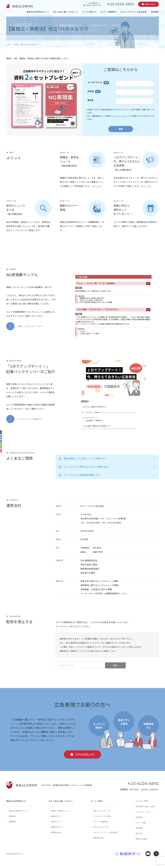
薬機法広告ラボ (57, 827)
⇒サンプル (96, 186)
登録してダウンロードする (30, 326)
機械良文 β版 (98, 838)
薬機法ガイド (56, 816)
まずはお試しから (85, 754)
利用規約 (139, 817)
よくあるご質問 (142, 801)
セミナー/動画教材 (108, 12)
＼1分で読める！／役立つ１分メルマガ (94, 4)
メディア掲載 (141, 822)
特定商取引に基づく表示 (145, 806)
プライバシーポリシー (119, 116)
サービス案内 (88, 12)
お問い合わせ (150, 4)
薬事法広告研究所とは (36, 12)
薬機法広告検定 (142, 839)
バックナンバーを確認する (30, 419)
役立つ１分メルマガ (101, 827)
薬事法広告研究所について (19, 811)
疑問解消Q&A (56, 832)
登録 (121, 129)
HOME (8, 44)
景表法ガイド (56, 821)
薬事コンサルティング (101, 811)
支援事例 (12, 816)
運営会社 (139, 833)
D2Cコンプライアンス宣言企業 (134, 12)
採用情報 (155, 12)
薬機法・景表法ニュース (60, 811)
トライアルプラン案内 (102, 816)
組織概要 (12, 821)
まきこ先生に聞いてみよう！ (64, 12)
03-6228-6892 (122, 4)
